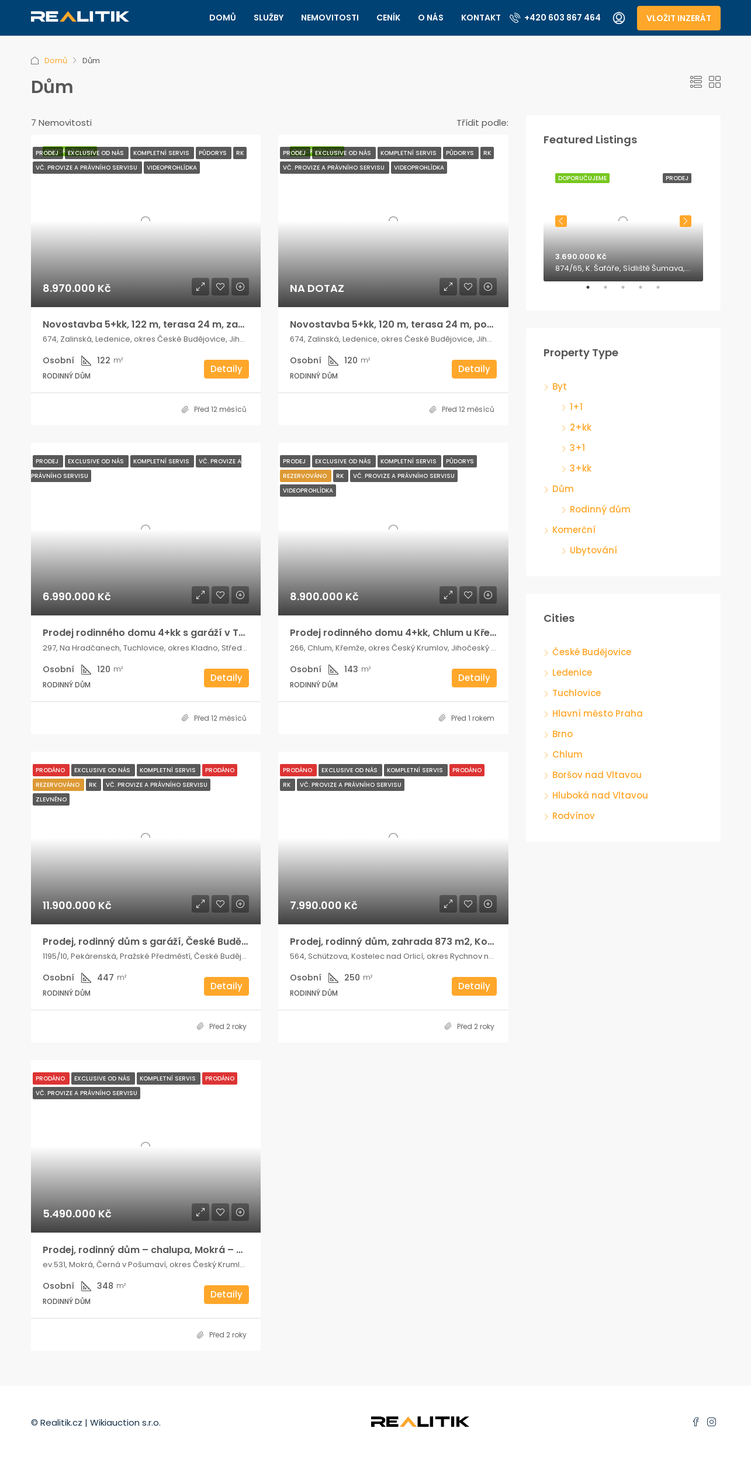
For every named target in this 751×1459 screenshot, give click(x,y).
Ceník (388, 17)
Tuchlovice (576, 693)
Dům (563, 489)
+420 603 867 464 (555, 17)
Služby (268, 17)
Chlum (567, 754)
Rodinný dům (600, 509)
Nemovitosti (330, 17)
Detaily (226, 369)
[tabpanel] (623, 221)
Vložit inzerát (678, 18)
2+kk (580, 427)
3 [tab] (629, 292)
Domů (222, 17)
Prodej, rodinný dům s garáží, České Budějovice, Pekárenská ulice (199, 941)
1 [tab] (594, 292)
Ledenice (572, 672)
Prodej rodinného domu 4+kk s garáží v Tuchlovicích (168, 632)
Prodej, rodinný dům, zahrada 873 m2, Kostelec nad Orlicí (428, 941)
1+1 (576, 407)
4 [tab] (646, 292)
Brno (562, 734)
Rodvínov (573, 816)
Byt (559, 386)
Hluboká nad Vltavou (600, 795)
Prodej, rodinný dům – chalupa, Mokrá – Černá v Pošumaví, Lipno (199, 1250)
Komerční (574, 530)
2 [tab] (611, 292)
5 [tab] (664, 292)
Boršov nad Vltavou (597, 775)
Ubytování (593, 550)
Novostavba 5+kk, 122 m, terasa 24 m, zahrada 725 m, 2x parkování (205, 324)
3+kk (580, 468)
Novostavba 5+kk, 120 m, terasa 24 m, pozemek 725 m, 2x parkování (454, 324)
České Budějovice (591, 652)
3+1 (577, 448)
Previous (561, 221)
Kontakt (481, 17)
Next (685, 221)
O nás (431, 17)
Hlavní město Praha (597, 713)
